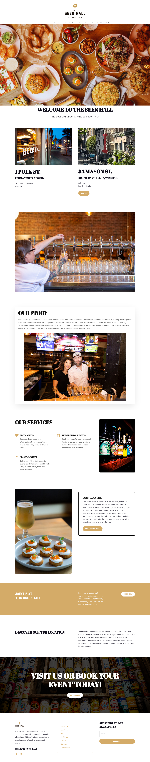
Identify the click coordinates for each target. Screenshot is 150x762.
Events (63, 740)
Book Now (128, 594)
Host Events (69, 23)
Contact (95, 23)
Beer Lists (57, 23)
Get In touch (75, 695)
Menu (50, 23)
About (87, 23)
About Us (64, 726)
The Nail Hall (104, 23)
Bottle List (65, 737)
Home (43, 23)
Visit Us (84, 193)
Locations (79, 23)
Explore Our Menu (92, 529)
